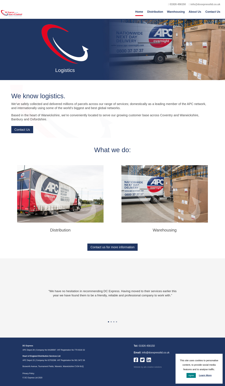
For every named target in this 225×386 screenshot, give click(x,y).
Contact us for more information (112, 247)
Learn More (205, 375)
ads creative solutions (153, 367)
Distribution (155, 12)
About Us (195, 12)
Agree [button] (191, 375)
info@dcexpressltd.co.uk (204, 4)
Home (139, 12)
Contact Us (212, 12)
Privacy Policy (28, 373)
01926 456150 (177, 4)
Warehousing (176, 12)
